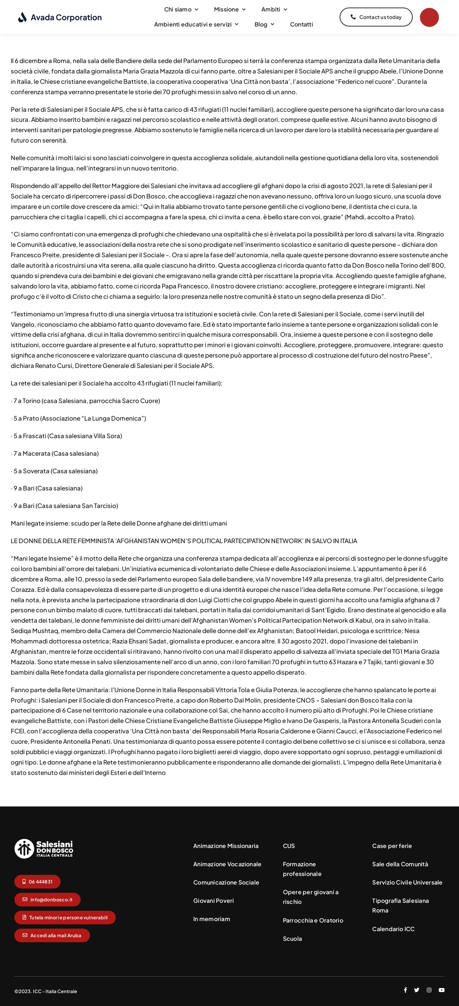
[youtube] (442, 990)
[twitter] (417, 990)
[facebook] (405, 990)
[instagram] (429, 990)
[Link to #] (429, 17)
